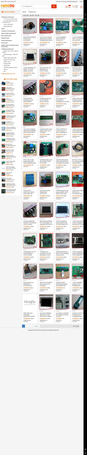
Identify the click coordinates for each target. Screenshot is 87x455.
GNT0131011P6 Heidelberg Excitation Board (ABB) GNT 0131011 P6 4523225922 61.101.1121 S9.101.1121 (62, 284)
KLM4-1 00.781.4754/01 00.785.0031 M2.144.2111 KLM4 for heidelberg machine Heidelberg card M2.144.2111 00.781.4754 (10, 82)
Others (3, 28)
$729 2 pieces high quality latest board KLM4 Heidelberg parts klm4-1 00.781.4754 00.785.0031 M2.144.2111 (29, 161)
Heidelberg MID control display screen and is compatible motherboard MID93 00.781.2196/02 (46, 130)
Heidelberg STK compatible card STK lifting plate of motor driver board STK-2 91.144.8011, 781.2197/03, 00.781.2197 (45, 253)
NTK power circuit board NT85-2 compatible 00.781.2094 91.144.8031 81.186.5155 (62, 100)
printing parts (7, 65)
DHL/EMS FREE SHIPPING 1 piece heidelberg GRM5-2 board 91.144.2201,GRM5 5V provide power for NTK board (11, 111)
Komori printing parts (6, 40)
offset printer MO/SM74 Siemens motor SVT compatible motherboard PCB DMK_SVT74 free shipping (46, 284)
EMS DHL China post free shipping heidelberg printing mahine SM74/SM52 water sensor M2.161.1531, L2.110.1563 (78, 161)
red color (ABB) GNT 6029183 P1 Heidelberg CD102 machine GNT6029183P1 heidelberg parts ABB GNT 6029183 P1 (29, 222)
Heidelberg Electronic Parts (8, 73)
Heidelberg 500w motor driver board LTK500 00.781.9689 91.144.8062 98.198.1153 (46, 161)
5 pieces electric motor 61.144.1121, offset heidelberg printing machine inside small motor (10, 94)
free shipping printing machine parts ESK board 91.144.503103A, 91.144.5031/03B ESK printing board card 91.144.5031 (11, 190)
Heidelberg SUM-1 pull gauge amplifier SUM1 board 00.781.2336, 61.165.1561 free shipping (62, 192)
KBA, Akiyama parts (6, 35)
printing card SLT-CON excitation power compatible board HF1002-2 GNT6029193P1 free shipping (78, 314)
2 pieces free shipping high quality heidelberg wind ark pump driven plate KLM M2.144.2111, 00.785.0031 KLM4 (29, 130)
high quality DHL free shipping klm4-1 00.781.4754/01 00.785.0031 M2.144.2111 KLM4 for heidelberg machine (46, 69)
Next (37, 326)
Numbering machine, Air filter (10, 67)
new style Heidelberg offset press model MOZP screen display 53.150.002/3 (45, 314)
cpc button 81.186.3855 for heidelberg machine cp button (62, 314)
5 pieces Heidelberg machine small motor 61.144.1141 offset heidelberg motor (11, 128)
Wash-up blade (7, 63)
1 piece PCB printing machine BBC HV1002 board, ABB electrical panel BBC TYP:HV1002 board (78, 130)
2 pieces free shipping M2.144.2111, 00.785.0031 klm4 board (78, 192)
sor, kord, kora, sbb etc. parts (10, 19)
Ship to (8, 1)
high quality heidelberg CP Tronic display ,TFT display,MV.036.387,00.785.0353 (46, 222)
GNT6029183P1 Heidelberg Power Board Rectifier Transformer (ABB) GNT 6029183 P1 (28, 100)
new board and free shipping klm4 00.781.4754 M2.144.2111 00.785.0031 (45, 192)
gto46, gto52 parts (8, 26)
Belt (5, 71)
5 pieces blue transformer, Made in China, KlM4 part (29, 192)
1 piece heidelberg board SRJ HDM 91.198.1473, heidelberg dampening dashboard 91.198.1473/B (62, 38)
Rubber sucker (7, 61)
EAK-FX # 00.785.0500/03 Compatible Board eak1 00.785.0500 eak (10, 99)
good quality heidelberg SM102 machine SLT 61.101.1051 (10, 88)
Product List (32, 12)
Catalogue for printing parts (8, 31)
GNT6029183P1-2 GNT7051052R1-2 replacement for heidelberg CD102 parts (78, 69)
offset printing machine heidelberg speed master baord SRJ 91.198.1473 (78, 100)
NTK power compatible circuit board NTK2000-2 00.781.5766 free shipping (10, 179)
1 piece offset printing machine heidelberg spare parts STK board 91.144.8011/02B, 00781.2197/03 (78, 222)
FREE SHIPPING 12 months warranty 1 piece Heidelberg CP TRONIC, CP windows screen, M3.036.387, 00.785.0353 (62, 130)
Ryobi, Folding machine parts (8, 33)
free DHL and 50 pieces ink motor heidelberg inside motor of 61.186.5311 (11, 150)
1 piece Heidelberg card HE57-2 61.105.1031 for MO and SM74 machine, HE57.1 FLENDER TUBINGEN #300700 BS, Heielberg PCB (78, 38)
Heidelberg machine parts (7, 17)
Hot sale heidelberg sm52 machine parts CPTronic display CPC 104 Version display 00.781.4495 (62, 222)
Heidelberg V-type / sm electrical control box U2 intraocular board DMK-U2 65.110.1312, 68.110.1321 (10, 139)
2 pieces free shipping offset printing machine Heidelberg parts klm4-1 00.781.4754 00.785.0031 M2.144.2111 (46, 38)
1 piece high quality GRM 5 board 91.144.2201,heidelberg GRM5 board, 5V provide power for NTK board (11, 162)
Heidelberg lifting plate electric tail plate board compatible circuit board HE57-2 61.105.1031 (62, 161)
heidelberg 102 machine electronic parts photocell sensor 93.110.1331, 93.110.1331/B (62, 69)
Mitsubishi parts (5, 38)
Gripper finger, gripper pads (10, 57)
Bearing (5, 69)
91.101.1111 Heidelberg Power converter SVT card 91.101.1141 (10, 122)
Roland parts (4, 42)
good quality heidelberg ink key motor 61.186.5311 (29, 38)
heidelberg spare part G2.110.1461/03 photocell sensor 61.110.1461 (45, 100)
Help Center (83, 1)
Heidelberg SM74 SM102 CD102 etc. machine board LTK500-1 (10, 133)
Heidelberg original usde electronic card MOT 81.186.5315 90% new (10, 184)
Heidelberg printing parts (7, 49)
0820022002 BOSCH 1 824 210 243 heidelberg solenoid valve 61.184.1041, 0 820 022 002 (62, 253)
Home (24, 12)
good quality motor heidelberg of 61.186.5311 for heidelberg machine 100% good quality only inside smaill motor (29, 284)
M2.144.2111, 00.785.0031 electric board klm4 (11, 145)
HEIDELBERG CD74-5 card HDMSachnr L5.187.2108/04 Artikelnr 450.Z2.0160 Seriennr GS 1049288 (29, 253)
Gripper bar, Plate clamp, (9, 59)
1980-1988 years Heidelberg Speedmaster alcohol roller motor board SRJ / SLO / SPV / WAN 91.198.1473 (29, 314)
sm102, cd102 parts (8, 24)
